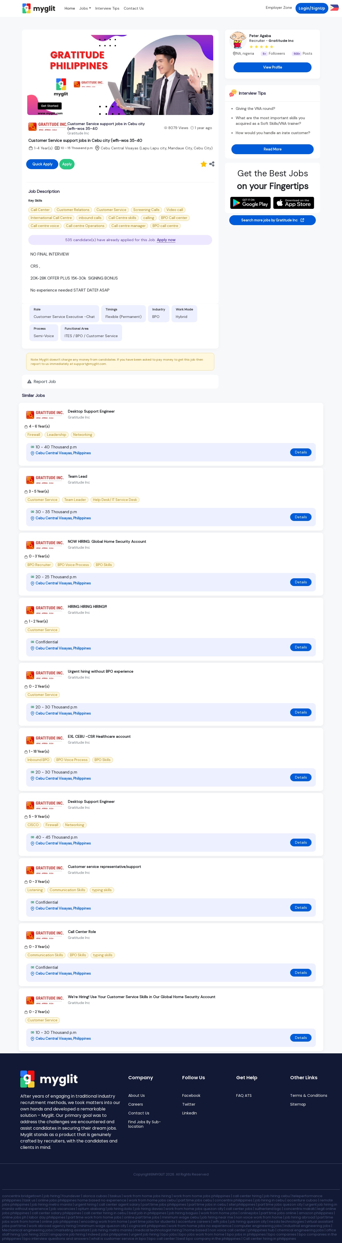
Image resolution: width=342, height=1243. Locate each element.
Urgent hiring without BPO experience (100, 671)
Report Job (41, 381)
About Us (136, 1095)
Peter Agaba (260, 35)
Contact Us (134, 8)
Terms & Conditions (308, 1095)
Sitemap (298, 1104)
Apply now (166, 239)
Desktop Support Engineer (91, 411)
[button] (333, 7)
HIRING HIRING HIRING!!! (87, 606)
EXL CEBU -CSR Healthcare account (99, 736)
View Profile (272, 67)
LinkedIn (189, 1113)
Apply (67, 164)
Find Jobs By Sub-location (144, 1124)
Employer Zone (279, 7)
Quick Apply (42, 164)
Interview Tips (107, 8)
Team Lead (77, 476)
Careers (135, 1104)
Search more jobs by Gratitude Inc (272, 220)
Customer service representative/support (104, 866)
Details (301, 452)
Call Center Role (82, 931)
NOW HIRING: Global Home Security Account (107, 541)
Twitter (188, 1104)
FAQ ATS (244, 1095)
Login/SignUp (312, 8)
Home (70, 8)
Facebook (191, 1095)
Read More (273, 149)
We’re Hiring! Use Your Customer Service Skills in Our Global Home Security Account (141, 996)
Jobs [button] (83, 8)
